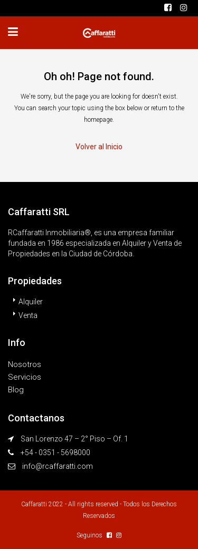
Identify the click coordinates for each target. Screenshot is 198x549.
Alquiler (30, 301)
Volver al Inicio (99, 146)
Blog (16, 389)
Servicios (24, 377)
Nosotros (24, 364)
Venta (27, 315)
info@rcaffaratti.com (57, 466)
